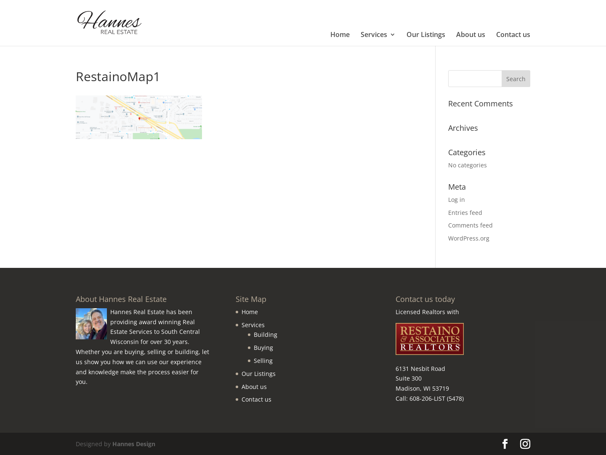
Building (265, 335)
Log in (456, 200)
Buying (263, 348)
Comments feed (470, 225)
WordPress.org (468, 238)
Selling (263, 361)
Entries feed (465, 213)
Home (340, 35)
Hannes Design (133, 444)
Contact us (513, 35)
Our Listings (426, 35)
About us (470, 35)
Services (374, 35)
